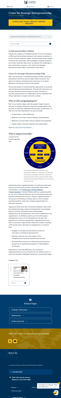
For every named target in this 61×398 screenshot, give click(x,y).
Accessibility (15, 390)
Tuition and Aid (15, 299)
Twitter (8, 319)
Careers (11, 365)
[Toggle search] (30, 6)
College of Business (17, 287)
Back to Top (11, 330)
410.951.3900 (15, 378)
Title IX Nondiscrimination (41, 390)
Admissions (14, 293)
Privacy (30, 390)
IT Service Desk (14, 368)
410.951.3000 (15, 349)
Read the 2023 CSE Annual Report (18, 127)
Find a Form (36, 365)
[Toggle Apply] (51, 6)
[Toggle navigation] (10, 6)
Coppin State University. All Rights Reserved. (33, 393)
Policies (23, 390)
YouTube (13, 319)
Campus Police (15, 375)
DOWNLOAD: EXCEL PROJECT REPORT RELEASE (29, 23)
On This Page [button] (12, 43)
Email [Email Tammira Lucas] (11, 260)
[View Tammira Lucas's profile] (18, 254)
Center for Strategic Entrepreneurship (23, 36)
